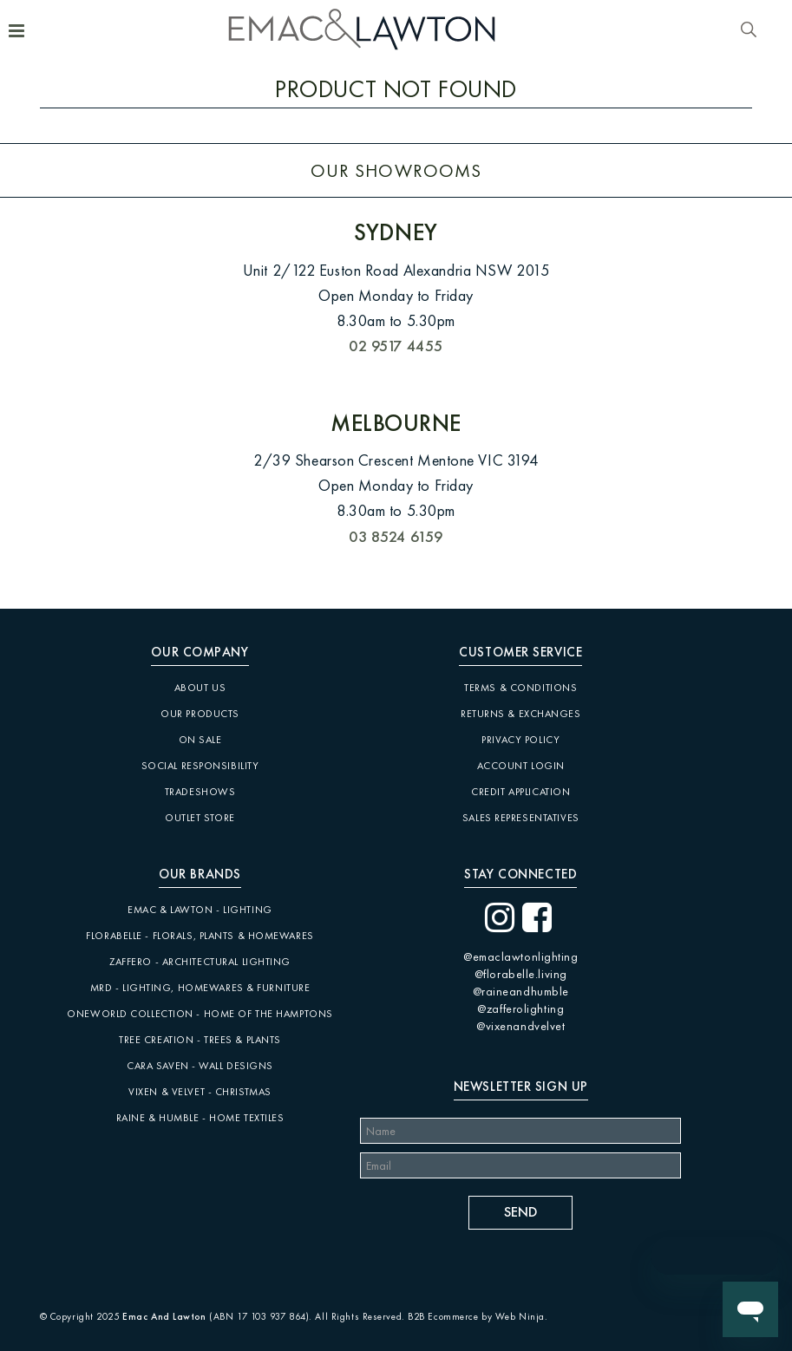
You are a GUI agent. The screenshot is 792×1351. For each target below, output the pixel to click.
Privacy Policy (520, 740)
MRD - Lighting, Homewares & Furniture (200, 988)
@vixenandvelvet (520, 1026)
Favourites (728, 31)
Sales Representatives (520, 818)
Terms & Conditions (520, 688)
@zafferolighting (520, 1008)
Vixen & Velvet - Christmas (200, 1092)
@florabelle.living (521, 974)
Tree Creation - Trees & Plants (200, 1040)
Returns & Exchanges (521, 714)
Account (706, 31)
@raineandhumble (521, 991)
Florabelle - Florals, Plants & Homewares (199, 936)
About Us (200, 688)
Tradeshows (200, 792)
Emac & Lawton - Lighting (200, 910)
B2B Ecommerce (443, 1316)
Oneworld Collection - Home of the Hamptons (200, 1014)
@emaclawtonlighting (521, 956)
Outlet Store (200, 818)
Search (748, 31)
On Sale (200, 740)
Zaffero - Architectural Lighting (200, 962)
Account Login (521, 766)
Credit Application (520, 792)
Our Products (199, 714)
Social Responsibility (200, 766)
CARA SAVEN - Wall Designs (200, 1066)
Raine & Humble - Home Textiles (200, 1118)
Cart (773, 32)
